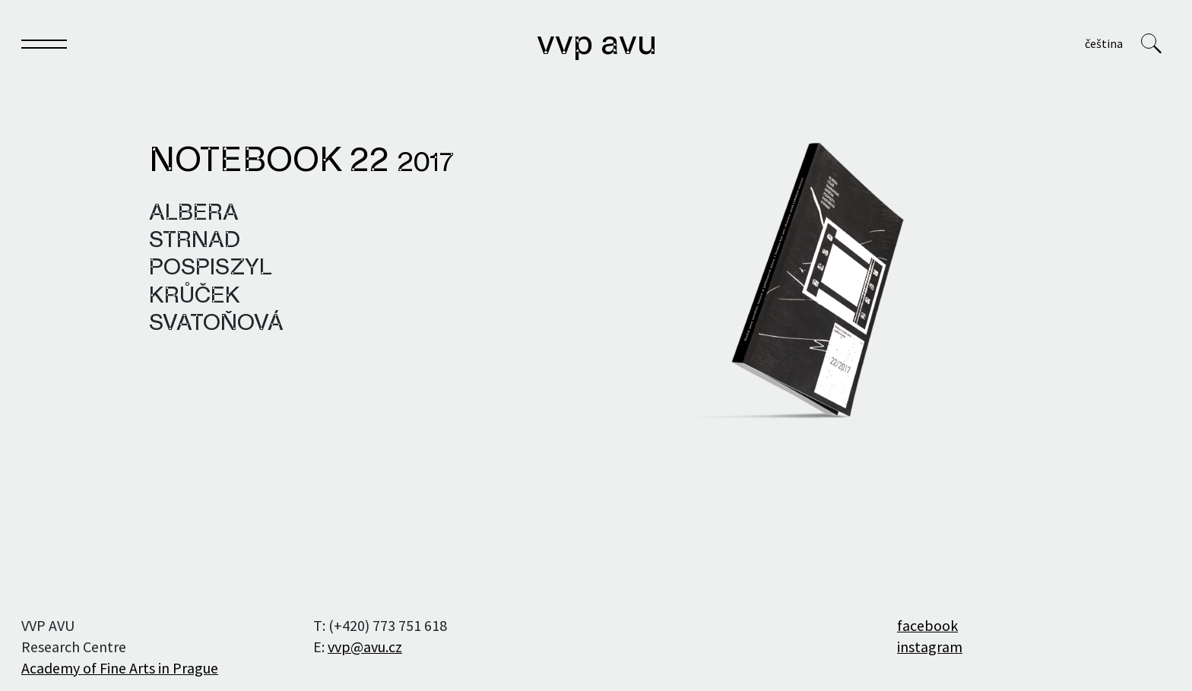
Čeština (1104, 43)
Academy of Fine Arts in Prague (119, 667)
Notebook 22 (301, 162)
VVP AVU (597, 45)
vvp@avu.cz (365, 646)
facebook (927, 625)
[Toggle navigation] (44, 47)
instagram (929, 646)
